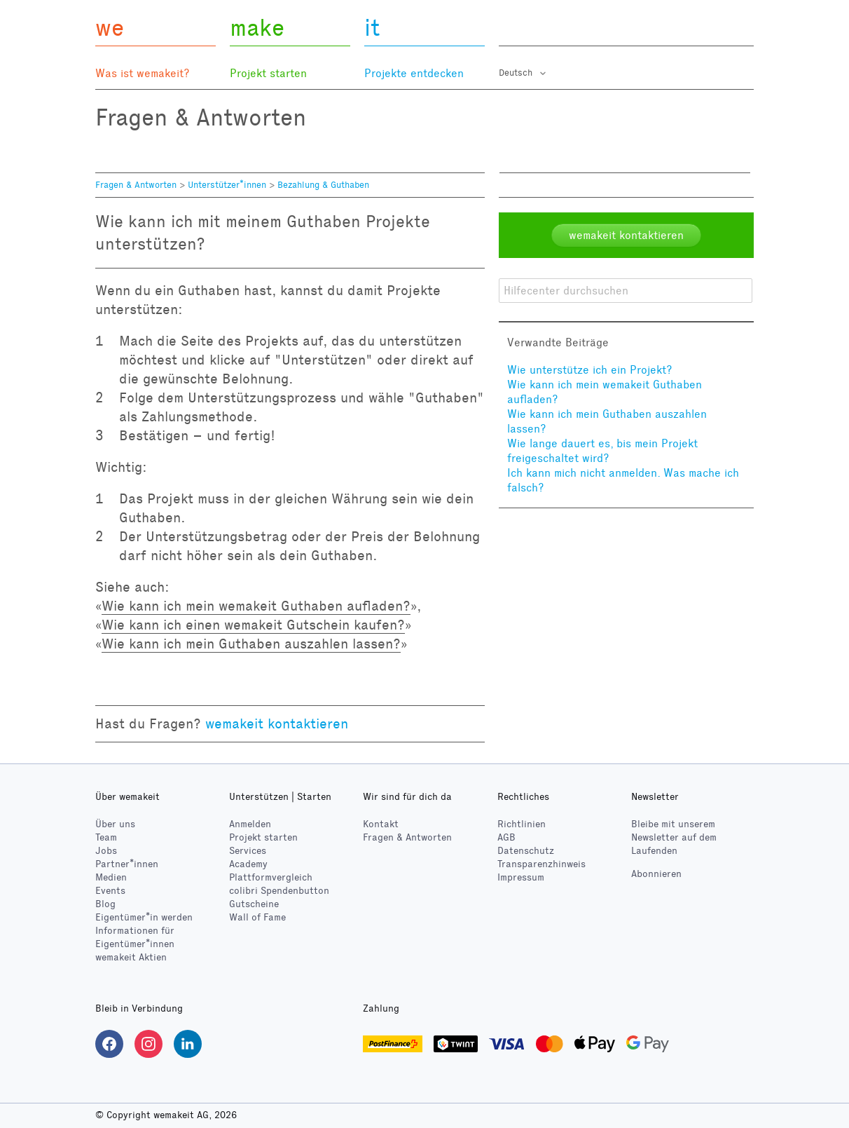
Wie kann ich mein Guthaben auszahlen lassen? (251, 643)
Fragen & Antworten (136, 185)
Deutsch (517, 73)
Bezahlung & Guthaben (323, 185)
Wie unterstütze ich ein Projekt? (589, 369)
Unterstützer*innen (227, 185)
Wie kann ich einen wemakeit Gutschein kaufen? (253, 624)
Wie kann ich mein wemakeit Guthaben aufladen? (256, 605)
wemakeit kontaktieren (276, 723)
